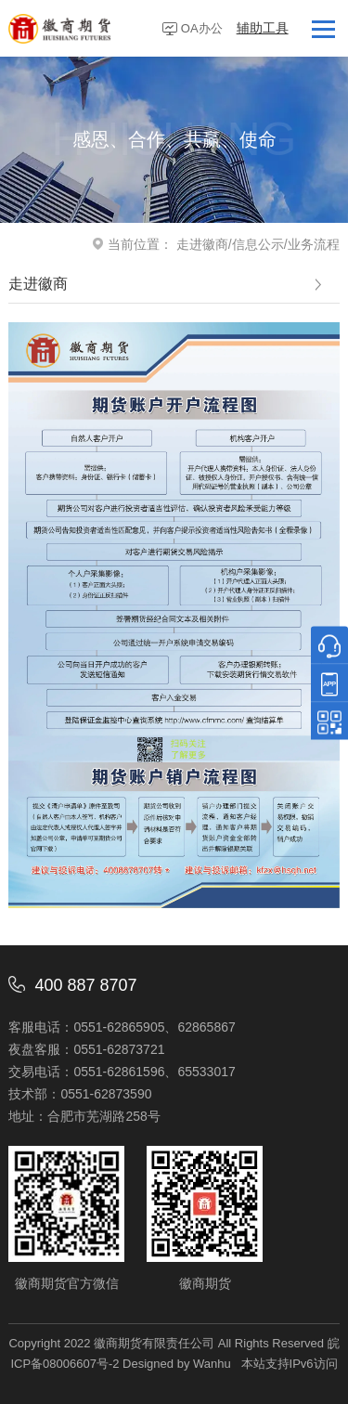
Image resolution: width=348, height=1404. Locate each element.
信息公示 (258, 244)
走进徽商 (202, 244)
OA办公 (202, 28)
